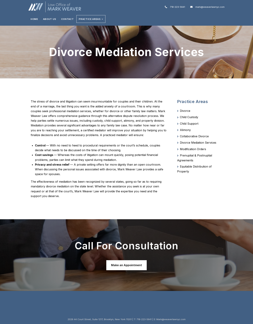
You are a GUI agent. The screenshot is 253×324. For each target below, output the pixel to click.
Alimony (185, 130)
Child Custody (189, 117)
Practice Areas (89, 19)
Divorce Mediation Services (198, 142)
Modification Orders (193, 149)
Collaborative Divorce (194, 136)
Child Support (189, 123)
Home (34, 19)
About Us (49, 19)
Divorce (185, 111)
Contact (67, 19)
